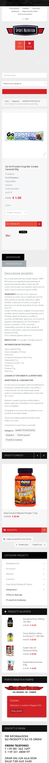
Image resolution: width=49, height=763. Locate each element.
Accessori (10, 568)
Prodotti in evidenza (14, 440)
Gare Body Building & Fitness (19, 584)
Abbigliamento (12, 563)
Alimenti (9, 574)
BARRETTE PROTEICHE (31, 101)
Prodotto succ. (39, 545)
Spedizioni (15, 11)
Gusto (7, 205)
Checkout (25, 8)
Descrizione (13, 257)
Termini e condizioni (25, 14)
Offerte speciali (23, 435)
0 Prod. (19, 45)
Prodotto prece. (22, 545)
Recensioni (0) (14, 263)
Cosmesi (10, 579)
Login (25, 19)
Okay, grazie (16, 711)
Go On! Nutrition (11, 178)
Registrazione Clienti (30, 11)
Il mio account (14, 8)
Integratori (16, 101)
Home (7, 101)
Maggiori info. (36, 705)
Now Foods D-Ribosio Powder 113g (20, 513)
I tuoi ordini (36, 8)
